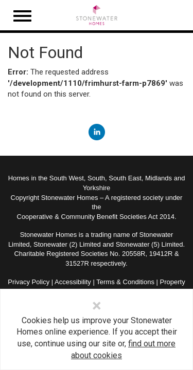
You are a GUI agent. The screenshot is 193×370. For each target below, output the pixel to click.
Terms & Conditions (125, 282)
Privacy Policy (28, 282)
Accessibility (73, 282)
